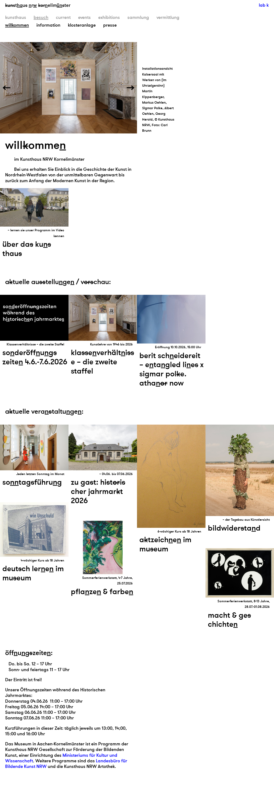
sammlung (138, 17)
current (63, 17)
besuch (41, 17)
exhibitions (109, 17)
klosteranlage (82, 25)
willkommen (17, 25)
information (48, 25)
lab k (264, 5)
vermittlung (167, 17)
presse (110, 25)
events (84, 17)
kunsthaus (15, 17)
